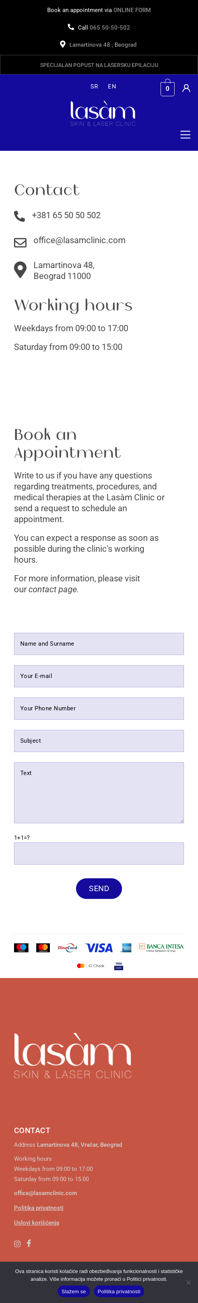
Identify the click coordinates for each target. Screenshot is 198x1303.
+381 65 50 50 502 (66, 215)
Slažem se (74, 1291)
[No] (188, 1282)
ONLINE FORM (132, 10)
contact (42, 589)
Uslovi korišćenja (36, 1222)
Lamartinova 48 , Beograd (103, 44)
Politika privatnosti (39, 1207)
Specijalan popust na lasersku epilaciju (99, 65)
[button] (183, 136)
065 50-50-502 (110, 27)
